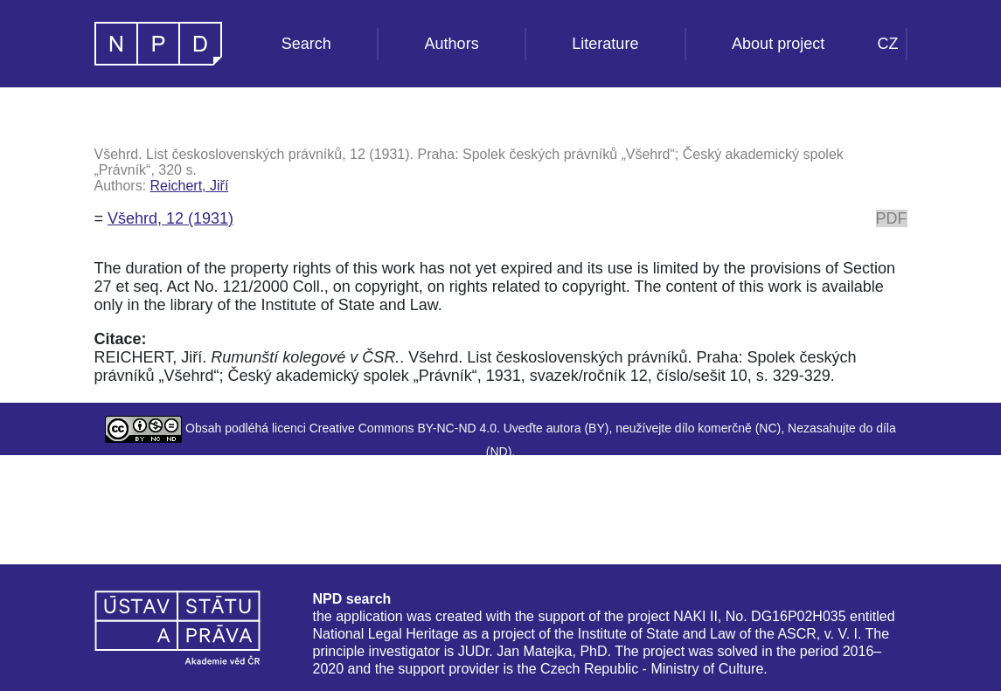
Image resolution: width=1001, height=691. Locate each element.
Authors (452, 43)
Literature (605, 43)
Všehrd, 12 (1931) (170, 218)
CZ (888, 43)
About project (778, 43)
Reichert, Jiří (189, 185)
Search (306, 43)
